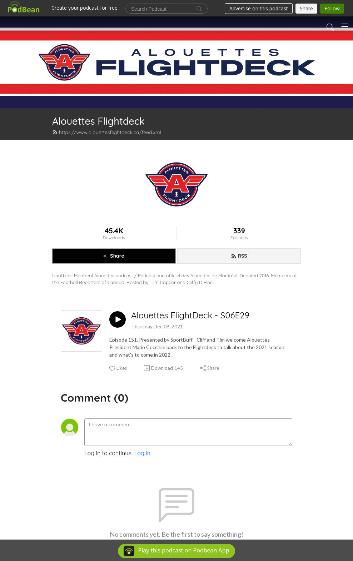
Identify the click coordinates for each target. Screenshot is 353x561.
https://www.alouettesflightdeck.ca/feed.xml (106, 132)
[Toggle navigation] (345, 26)
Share (114, 256)
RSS (239, 256)
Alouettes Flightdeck (98, 121)
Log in (142, 453)
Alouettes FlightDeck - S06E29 (190, 315)
